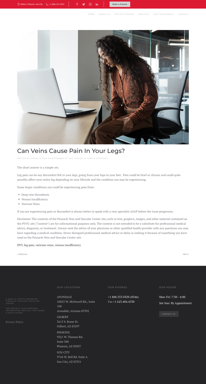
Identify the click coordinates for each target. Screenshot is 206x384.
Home (91, 14)
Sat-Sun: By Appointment (175, 303)
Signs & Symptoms (97, 158)
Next (186, 254)
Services (143, 14)
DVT (20, 245)
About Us (104, 14)
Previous (22, 254)
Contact (183, 14)
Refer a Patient (119, 4)
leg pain (29, 245)
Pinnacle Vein (39, 158)
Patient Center (124, 14)
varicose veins (45, 245)
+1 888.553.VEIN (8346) (123, 297)
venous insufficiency (68, 245)
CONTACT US (169, 314)
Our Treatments (163, 14)
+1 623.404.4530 (123, 302)
